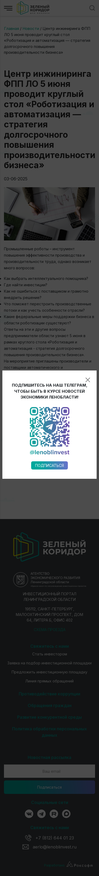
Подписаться (49, 326)
